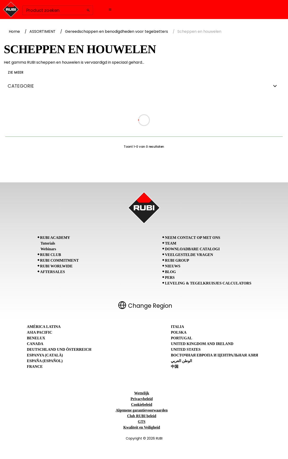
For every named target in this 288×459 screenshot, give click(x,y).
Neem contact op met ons (192, 238)
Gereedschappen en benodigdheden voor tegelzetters (116, 31)
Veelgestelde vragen (189, 255)
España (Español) (45, 361)
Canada (35, 344)
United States (185, 349)
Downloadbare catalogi (192, 249)
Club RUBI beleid (141, 416)
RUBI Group (177, 260)
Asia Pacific (39, 332)
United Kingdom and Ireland (202, 344)
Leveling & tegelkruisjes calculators (208, 283)
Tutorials (48, 243)
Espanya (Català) (45, 355)
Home (14, 31)
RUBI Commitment (59, 260)
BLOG (170, 272)
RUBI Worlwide (56, 266)
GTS (141, 422)
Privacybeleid (141, 399)
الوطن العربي (181, 361)
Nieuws (172, 266)
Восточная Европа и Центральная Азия (214, 355)
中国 (174, 366)
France (35, 366)
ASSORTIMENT (42, 31)
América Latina (43, 327)
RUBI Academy (55, 238)
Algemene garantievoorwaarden (141, 410)
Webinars (48, 249)
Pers (170, 277)
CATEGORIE (144, 86)
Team (170, 243)
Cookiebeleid (141, 404)
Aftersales (52, 272)
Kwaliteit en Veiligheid (141, 427)
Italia (177, 327)
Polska (178, 332)
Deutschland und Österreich (59, 349)
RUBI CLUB (50, 255)
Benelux (36, 338)
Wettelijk (141, 393)
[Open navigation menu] (110, 9)
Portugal (181, 338)
